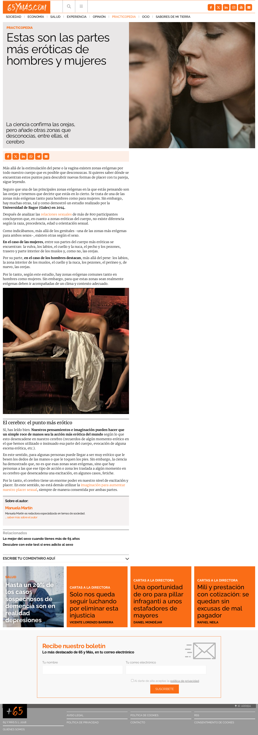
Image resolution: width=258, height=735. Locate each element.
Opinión (99, 18)
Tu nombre (50, 662)
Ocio (145, 18)
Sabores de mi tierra (173, 18)
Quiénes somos (14, 729)
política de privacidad (184, 680)
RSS (196, 715)
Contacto (137, 722)
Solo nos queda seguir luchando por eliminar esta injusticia (97, 604)
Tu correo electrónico (141, 662)
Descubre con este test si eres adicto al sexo (38, 544)
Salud (55, 18)
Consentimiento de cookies (214, 722)
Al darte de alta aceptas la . (165, 680)
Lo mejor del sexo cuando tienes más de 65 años (41, 539)
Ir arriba (243, 706)
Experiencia (76, 18)
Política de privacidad (83, 722)
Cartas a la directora (90, 587)
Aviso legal (75, 715)
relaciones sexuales (56, 214)
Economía (36, 18)
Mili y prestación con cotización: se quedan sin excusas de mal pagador (223, 601)
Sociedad (13, 18)
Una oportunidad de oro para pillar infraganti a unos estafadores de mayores (160, 597)
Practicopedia (124, 18)
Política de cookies (144, 715)
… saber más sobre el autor (21, 517)
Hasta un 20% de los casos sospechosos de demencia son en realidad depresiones (33, 602)
